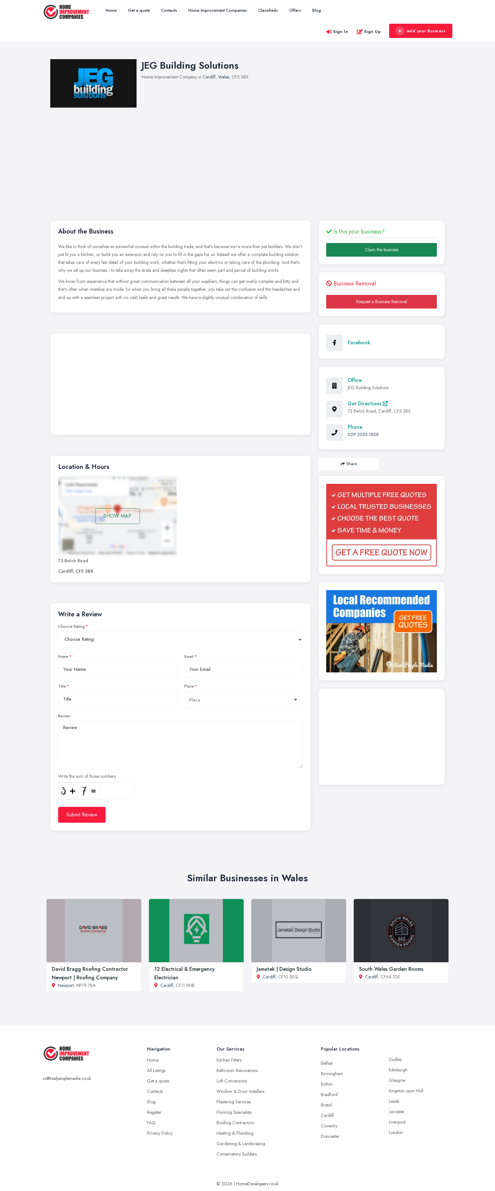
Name (63, 656)
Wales (223, 77)
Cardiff (209, 77)
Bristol (326, 1105)
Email (188, 656)
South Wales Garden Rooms (391, 969)
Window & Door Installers (240, 1091)
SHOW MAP (117, 516)
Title (62, 686)
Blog (316, 10)
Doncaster (330, 1136)
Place (189, 686)
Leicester (397, 1111)
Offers (295, 10)
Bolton (327, 1084)
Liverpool (397, 1122)
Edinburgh (398, 1070)
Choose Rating (71, 626)
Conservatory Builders (237, 1154)
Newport (66, 985)
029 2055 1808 (363, 434)
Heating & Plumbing (235, 1133)
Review (64, 716)
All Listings (156, 1070)
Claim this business (381, 249)
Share (349, 464)
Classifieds (268, 10)
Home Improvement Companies (217, 10)
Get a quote (139, 10)
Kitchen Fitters (229, 1060)
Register (154, 1112)
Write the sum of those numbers (87, 776)
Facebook (359, 342)
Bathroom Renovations (237, 1070)
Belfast (327, 1063)
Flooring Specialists (234, 1112)
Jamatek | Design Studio (284, 969)
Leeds (394, 1101)
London (396, 1132)
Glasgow (397, 1080)
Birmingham (332, 1073)
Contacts (169, 10)
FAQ (151, 1122)
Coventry (329, 1126)
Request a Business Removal (381, 301)
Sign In (337, 31)
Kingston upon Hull (406, 1091)
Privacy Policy (160, 1133)
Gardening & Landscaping (241, 1143)
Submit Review (81, 814)
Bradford (329, 1094)
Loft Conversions (232, 1081)
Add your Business (420, 31)
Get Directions (368, 403)
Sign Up (369, 31)
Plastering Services (234, 1102)
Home (111, 10)
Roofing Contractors (235, 1122)
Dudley (395, 1059)
